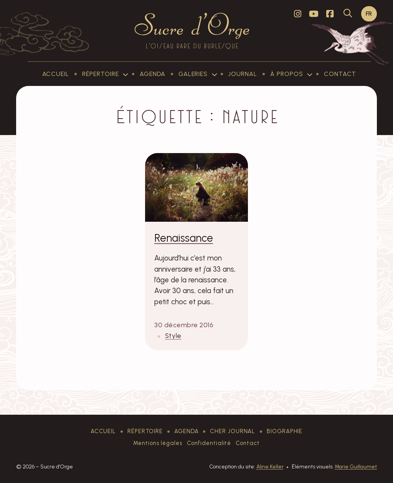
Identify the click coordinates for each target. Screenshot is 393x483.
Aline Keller (270, 466)
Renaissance (183, 237)
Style (173, 335)
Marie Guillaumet (356, 466)
